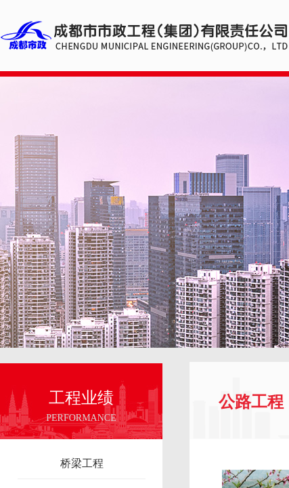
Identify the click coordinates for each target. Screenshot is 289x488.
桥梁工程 (82, 463)
